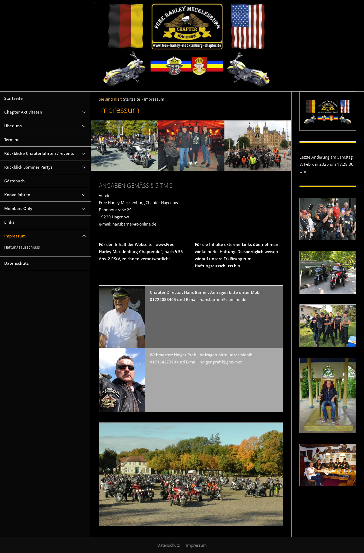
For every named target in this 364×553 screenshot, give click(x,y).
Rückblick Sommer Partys (28, 167)
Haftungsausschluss (22, 247)
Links (9, 222)
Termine (12, 139)
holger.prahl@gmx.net (221, 362)
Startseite (13, 98)
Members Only (18, 208)
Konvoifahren (17, 194)
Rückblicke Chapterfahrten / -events (39, 153)
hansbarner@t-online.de (223, 299)
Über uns (13, 125)
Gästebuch (14, 180)
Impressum (15, 236)
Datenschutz (16, 263)
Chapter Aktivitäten (23, 112)
